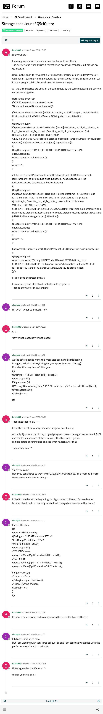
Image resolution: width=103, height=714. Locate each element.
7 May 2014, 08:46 (38, 494)
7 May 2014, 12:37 (37, 634)
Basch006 (16, 50)
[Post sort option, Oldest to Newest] (6, 40)
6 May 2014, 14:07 (38, 417)
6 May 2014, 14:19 (37, 465)
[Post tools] (98, 295)
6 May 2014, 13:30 (38, 50)
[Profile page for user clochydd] (6, 307)
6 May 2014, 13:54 (38, 326)
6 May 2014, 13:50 (37, 304)
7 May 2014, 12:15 (38, 612)
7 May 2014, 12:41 (38, 663)
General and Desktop (12, 30)
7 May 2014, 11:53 (37, 520)
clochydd (16, 304)
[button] (4, 709)
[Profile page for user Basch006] (6, 52)
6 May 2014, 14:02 (37, 355)
